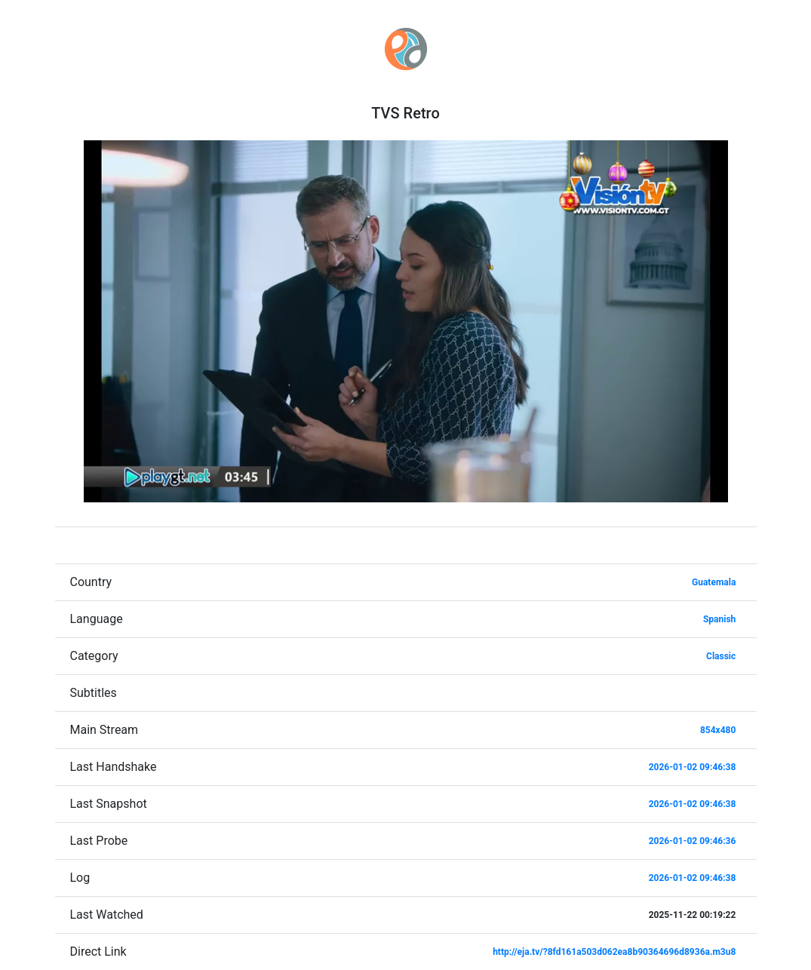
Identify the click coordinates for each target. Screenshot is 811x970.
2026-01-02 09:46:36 (692, 841)
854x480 (718, 730)
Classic (721, 656)
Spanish (719, 619)
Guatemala (714, 582)
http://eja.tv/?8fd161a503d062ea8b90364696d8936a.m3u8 (614, 952)
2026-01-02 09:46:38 (692, 767)
